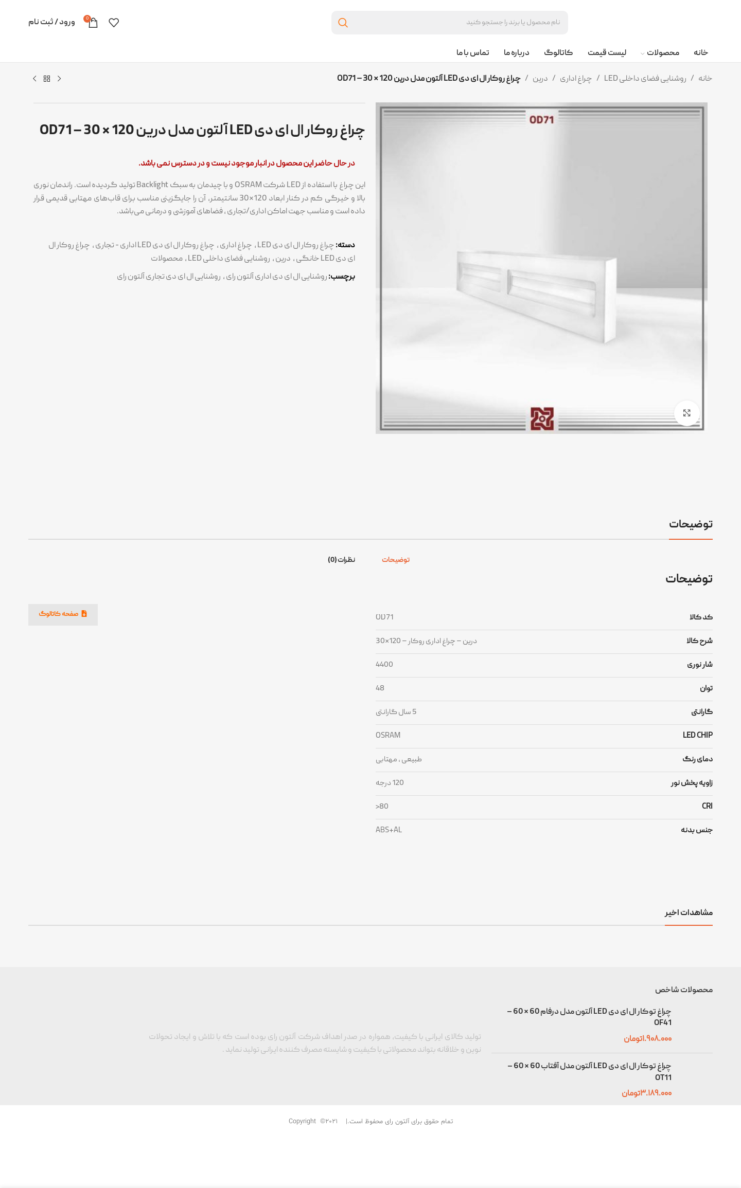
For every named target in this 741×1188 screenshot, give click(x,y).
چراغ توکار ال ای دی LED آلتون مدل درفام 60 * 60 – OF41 (589, 1018)
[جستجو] (449, 22)
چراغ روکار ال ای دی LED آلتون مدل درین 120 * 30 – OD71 (202, 131)
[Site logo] (645, 23)
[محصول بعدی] (34, 79)
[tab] (398, 561)
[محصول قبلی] (59, 79)
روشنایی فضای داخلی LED (645, 79)
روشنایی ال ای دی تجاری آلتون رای (169, 277)
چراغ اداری (576, 79)
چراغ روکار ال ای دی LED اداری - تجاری (155, 245)
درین (540, 79)
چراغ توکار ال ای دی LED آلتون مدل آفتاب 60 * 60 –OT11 (589, 1072)
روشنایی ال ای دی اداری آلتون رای (276, 277)
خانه (705, 79)
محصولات (167, 259)
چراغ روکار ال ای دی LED (295, 245)
